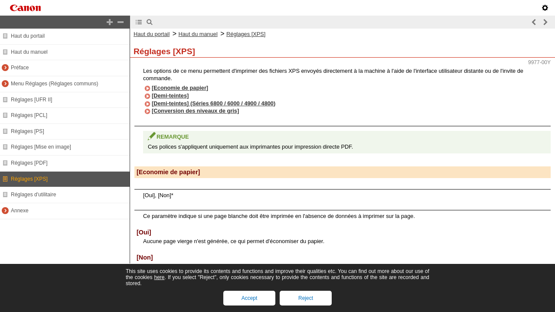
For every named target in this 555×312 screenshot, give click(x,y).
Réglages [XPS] (29, 179)
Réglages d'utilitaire (33, 195)
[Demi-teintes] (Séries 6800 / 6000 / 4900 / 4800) (213, 103)
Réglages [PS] (27, 131)
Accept (250, 298)
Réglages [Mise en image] (41, 147)
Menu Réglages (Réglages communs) (54, 84)
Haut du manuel (29, 52)
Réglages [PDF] (29, 163)
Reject (305, 298)
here (159, 277)
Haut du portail (28, 36)
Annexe (20, 211)
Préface (20, 68)
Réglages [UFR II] (31, 100)
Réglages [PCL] (29, 115)
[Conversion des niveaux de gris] (195, 110)
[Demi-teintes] (170, 95)
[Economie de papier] (180, 87)
